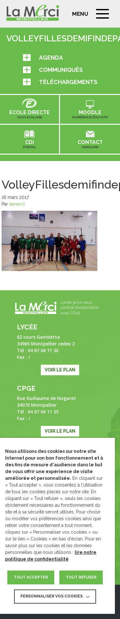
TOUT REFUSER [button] (81, 577)
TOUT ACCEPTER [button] (31, 577)
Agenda (43, 57)
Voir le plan (60, 369)
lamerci (17, 204)
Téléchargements (60, 82)
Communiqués (53, 69)
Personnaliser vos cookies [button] (51, 596)
